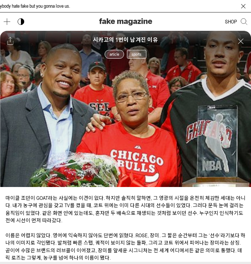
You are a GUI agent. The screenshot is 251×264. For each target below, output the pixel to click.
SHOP (231, 22)
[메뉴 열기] (6, 21)
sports (136, 54)
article (114, 54)
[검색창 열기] (244, 21)
